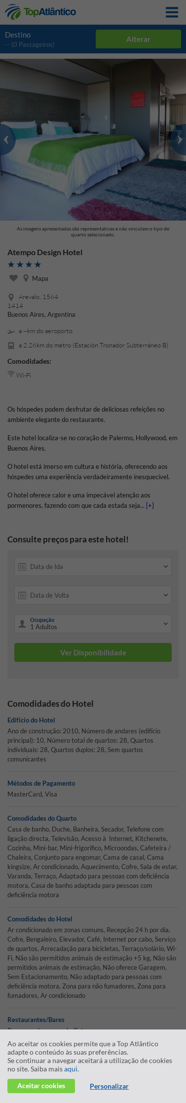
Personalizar (109, 1086)
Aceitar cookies (41, 1085)
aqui (70, 1069)
